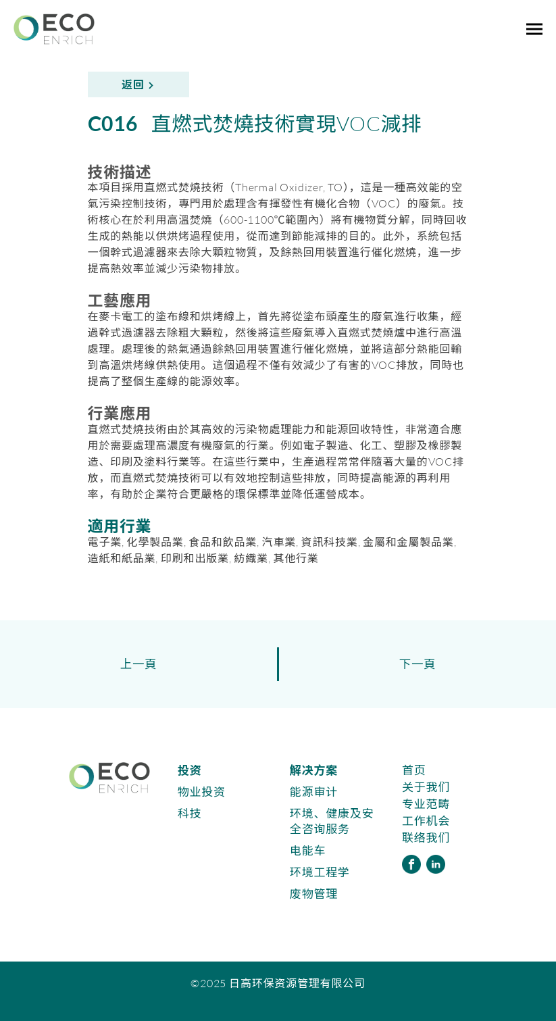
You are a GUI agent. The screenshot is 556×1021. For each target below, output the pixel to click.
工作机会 (426, 821)
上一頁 (138, 664)
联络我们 (426, 837)
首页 (414, 770)
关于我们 (426, 787)
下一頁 (417, 664)
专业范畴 (426, 804)
